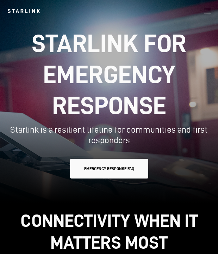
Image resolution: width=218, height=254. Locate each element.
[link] (24, 11)
